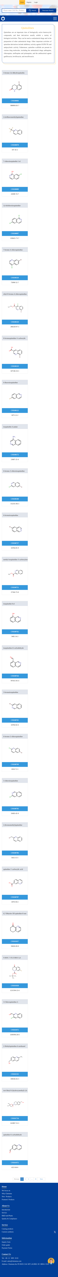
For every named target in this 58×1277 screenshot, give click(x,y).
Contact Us (6, 1254)
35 (35, 1179)
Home (22, 2)
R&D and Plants (7, 1216)
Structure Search (47, 10)
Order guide (6, 1245)
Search (32, 10)
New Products (7, 1196)
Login (36, 2)
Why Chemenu (7, 1193)
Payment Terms (7, 1248)
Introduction (6, 1210)
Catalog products (7, 1229)
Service (4, 1213)
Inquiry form (6, 1242)
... (31, 1179)
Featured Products (8, 1199)
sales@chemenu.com (14, 1261)
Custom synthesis (8, 1232)
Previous (16, 1179)
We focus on (6, 1190)
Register (29, 2)
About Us (5, 1206)
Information (7, 1238)
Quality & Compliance (9, 1219)
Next (41, 1179)
